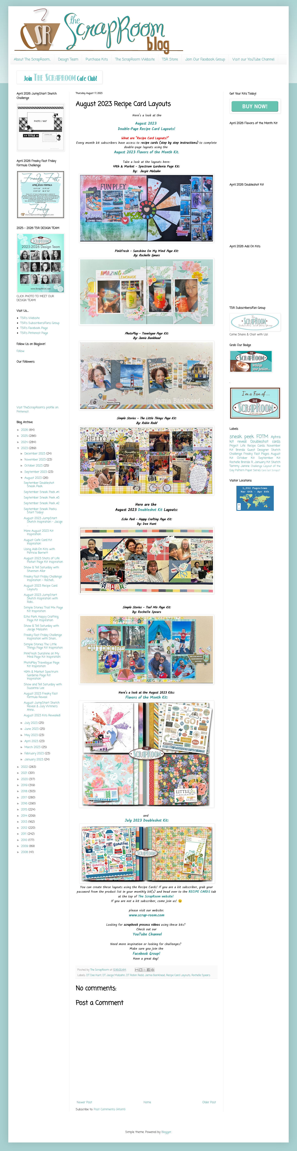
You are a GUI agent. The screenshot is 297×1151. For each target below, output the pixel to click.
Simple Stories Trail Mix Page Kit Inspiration (43, 609)
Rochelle (235, 462)
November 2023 (35, 460)
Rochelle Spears (201, 975)
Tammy (234, 466)
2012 (24, 828)
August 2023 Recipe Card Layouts (40, 588)
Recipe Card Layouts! (157, 129)
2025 (25, 436)
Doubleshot (259, 441)
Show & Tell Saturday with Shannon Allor (41, 569)
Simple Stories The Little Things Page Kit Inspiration (43, 646)
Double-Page (128, 129)
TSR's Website (30, 318)
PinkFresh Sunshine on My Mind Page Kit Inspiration (42, 655)
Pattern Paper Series (248, 470)
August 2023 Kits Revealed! (42, 715)
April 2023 (31, 741)
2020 (25, 779)
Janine (245, 466)
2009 (25, 846)
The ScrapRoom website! (156, 896)
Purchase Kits (97, 59)
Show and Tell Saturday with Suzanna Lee (43, 686)
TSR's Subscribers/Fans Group (40, 323)
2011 (24, 834)
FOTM (262, 436)
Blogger (166, 1132)
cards (276, 441)
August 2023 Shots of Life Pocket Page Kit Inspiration (43, 560)
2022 (25, 767)
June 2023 (32, 729)
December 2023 (35, 454)
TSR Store (170, 59)
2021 (24, 773)
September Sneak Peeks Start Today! (40, 511)
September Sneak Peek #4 (41, 492)
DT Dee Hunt (93, 975)
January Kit (262, 462)
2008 (25, 852)
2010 (24, 840)
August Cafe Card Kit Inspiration (38, 542)
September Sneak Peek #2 (41, 503)
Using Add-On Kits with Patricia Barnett (39, 551)
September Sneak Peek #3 (41, 498)
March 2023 (33, 747)
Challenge (256, 466)
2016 (24, 803)
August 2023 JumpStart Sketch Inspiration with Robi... (41, 598)
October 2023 (34, 466)
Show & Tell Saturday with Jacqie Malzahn (41, 628)
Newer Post (84, 1102)
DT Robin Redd (135, 975)
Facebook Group (146, 954)
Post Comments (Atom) (109, 1109)
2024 (25, 442)
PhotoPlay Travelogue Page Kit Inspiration (41, 664)
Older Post (209, 1102)
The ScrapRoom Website (135, 59)
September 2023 (36, 472)
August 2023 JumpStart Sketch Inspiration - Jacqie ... (43, 522)
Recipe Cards (256, 446)
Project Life (237, 446)
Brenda (240, 450)
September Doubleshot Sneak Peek (39, 485)
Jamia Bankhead (155, 975)
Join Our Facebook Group (205, 59)
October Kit (246, 458)
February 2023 (34, 753)
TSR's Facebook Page (34, 328)
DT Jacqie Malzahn (114, 975)
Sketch (275, 462)
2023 (25, 448)
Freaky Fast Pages (256, 454)
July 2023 (31, 723)
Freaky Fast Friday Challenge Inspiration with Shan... (43, 637)
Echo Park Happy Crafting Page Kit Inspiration (41, 619)
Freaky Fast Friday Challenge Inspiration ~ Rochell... (43, 578)
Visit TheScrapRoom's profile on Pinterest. (37, 409)
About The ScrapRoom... (32, 59)
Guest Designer (258, 450)
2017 (24, 797)
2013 (24, 822)
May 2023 (31, 735)
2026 (25, 430)
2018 (24, 791)
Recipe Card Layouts (178, 975)
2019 (24, 785)
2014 (24, 816)
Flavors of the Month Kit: (146, 698)
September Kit (269, 458)
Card (264, 470)
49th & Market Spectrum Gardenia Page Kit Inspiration (41, 675)
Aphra (275, 437)
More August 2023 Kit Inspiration (39, 533)
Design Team (68, 59)
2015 (24, 810)
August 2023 (146, 124)
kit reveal (238, 441)
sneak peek (242, 436)
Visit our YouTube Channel (253, 59)
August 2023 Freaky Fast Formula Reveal (41, 695)
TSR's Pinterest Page (34, 333)
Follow (20, 351)
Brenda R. (247, 462)
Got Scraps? (273, 470)
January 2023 (34, 759)
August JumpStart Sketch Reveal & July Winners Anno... (42, 706)
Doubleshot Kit (150, 510)
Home (147, 1102)
